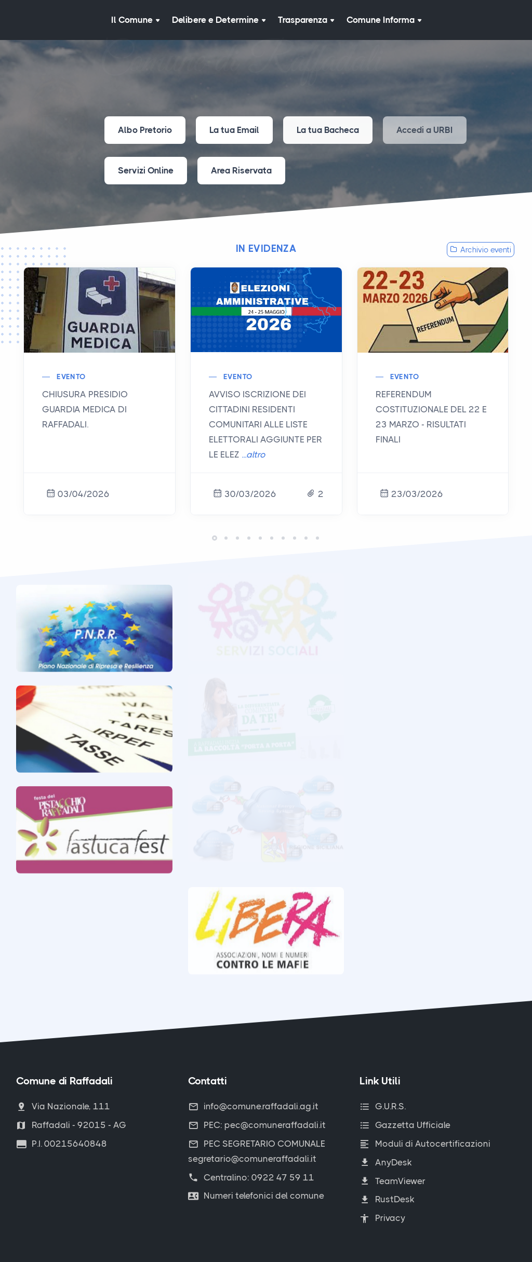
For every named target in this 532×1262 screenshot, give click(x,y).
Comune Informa (384, 20)
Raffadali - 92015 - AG (71, 1125)
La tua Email (234, 130)
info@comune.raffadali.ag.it (253, 1106)
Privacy (382, 1218)
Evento (71, 376)
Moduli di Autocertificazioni (425, 1143)
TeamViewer (392, 1181)
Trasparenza (306, 20)
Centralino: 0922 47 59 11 (251, 1177)
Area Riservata (241, 170)
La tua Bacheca (328, 130)
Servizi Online (146, 170)
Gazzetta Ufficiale (405, 1125)
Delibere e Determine (218, 20)
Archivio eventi (480, 249)
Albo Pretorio (145, 130)
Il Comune (135, 20)
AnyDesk (386, 1162)
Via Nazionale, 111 (63, 1106)
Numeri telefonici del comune (256, 1195)
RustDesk (387, 1199)
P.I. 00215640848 (61, 1143)
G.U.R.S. (383, 1106)
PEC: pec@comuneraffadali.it (257, 1125)
